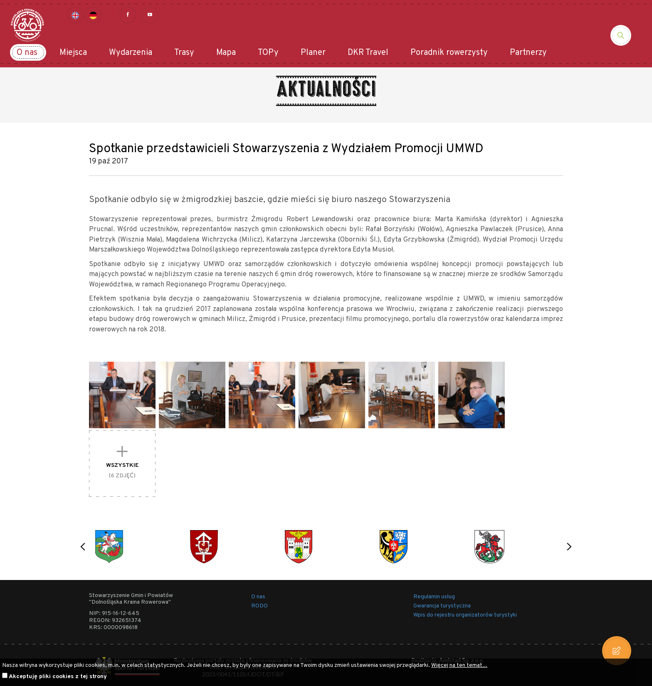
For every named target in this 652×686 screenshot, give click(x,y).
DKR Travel (368, 52)
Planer (313, 52)
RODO (259, 606)
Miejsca (73, 52)
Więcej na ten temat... (459, 665)
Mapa (226, 52)
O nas (27, 52)
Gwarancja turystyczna (442, 606)
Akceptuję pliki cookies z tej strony (58, 676)
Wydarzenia (130, 52)
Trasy (184, 52)
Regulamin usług (434, 596)
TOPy (268, 52)
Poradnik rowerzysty (449, 52)
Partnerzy (528, 52)
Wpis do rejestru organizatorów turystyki (465, 615)
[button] (83, 546)
